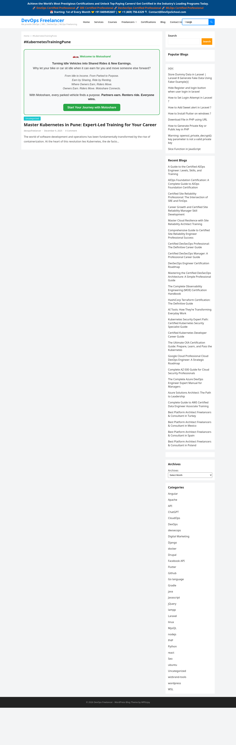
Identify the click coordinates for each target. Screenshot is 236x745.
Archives (174, 505)
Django (173, 579)
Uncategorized (33, 119)
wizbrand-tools (178, 713)
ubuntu (173, 701)
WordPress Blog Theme (126, 739)
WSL (171, 726)
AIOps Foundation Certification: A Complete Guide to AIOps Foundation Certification (189, 202)
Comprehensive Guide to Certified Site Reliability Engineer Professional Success (189, 252)
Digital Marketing (179, 573)
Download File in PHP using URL (188, 132)
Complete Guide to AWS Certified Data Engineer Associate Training (189, 422)
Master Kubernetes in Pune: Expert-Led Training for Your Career (91, 125)
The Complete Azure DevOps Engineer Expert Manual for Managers (186, 401)
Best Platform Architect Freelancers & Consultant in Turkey (186, 434)
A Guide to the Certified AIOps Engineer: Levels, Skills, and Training (187, 188)
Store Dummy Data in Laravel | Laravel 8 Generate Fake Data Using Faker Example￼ (188, 83)
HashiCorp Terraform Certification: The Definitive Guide (190, 320)
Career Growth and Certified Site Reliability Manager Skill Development (189, 229)
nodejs (173, 671)
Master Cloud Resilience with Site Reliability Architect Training (189, 240)
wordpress (175, 719)
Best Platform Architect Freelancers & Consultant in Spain (189, 459)
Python (173, 683)
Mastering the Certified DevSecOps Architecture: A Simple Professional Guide (189, 295)
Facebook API (177, 597)
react (172, 689)
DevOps (173, 561)
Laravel (173, 652)
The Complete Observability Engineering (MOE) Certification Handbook (188, 308)
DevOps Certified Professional (55, 8)
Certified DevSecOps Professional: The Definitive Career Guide (189, 264)
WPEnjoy (145, 739)
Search (173, 36)
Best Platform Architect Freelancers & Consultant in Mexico (186, 447)
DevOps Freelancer (42, 20)
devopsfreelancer (33, 131)
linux (172, 658)
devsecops (175, 567)
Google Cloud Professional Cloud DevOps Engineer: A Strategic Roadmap (189, 378)
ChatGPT (174, 548)
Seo (171, 695)
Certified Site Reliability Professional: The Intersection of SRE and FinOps (189, 215)
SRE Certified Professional (96, 8)
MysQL (173, 665)
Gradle (173, 622)
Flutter (173, 603)
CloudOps (175, 554)
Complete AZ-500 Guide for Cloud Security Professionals (189, 390)
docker (173, 585)
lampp (173, 646)
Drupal (173, 591)
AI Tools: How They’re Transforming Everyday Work (186, 330)
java (171, 628)
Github (173, 609)
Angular (174, 530)
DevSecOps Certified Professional (139, 8)
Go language (177, 616)
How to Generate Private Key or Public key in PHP (188, 140)
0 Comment (72, 131)
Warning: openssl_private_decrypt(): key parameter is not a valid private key (188, 153)
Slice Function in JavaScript (185, 165)
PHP (171, 677)
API (171, 542)
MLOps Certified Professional (184, 8)
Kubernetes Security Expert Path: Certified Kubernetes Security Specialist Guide (189, 341)
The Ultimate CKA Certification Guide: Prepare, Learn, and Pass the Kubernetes (188, 364)
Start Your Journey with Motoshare (91, 108)
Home (27, 36)
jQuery (173, 640)
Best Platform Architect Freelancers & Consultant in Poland (186, 471)
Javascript (175, 634)
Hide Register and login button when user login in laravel (188, 95)
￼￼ (171, 73)
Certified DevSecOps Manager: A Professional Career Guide (189, 273)
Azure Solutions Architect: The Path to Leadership (187, 413)
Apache (173, 536)
